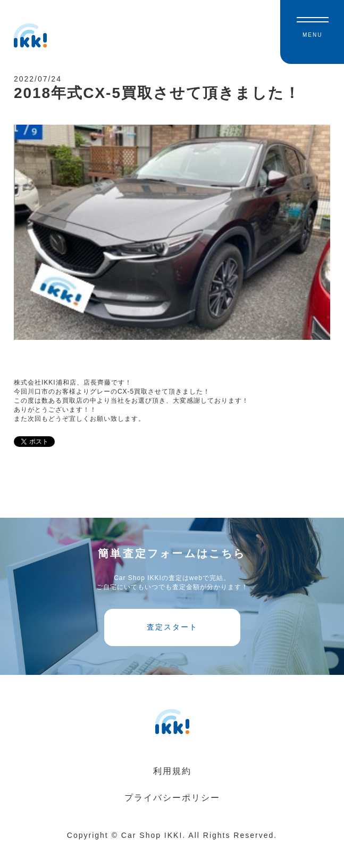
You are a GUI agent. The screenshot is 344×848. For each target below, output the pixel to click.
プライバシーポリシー (172, 797)
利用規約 (172, 771)
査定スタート (172, 627)
